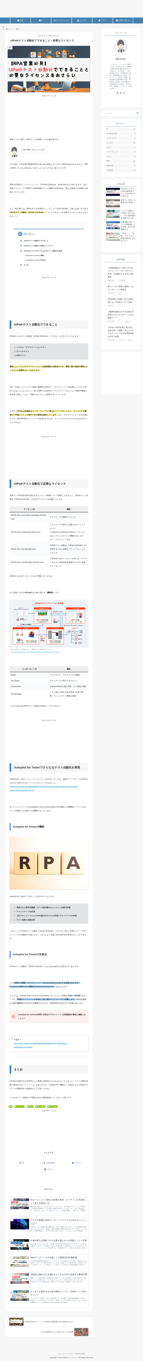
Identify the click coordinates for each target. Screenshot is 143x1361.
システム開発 (40, 1106)
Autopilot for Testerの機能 (34, 255)
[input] (121, 113)
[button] (48, 1169)
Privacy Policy (80, 1354)
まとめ (26, 265)
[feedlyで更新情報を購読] (120, 92)
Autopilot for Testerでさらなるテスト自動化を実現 (43, 251)
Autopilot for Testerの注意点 (35, 260)
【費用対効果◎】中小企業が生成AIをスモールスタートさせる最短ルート (121, 315)
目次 (25, 234)
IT (10, 1106)
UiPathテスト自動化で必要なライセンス (39, 246)
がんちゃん (121, 59)
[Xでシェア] (21, 1163)
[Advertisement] (49, 113)
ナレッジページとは (65, 1354)
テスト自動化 (52, 1106)
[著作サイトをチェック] (117, 92)
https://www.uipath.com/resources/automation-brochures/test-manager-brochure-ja (35, 652)
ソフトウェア (19, 1106)
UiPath (30, 1106)
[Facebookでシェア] (48, 1163)
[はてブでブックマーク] (76, 1163)
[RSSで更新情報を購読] (124, 92)
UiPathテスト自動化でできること (36, 241)
